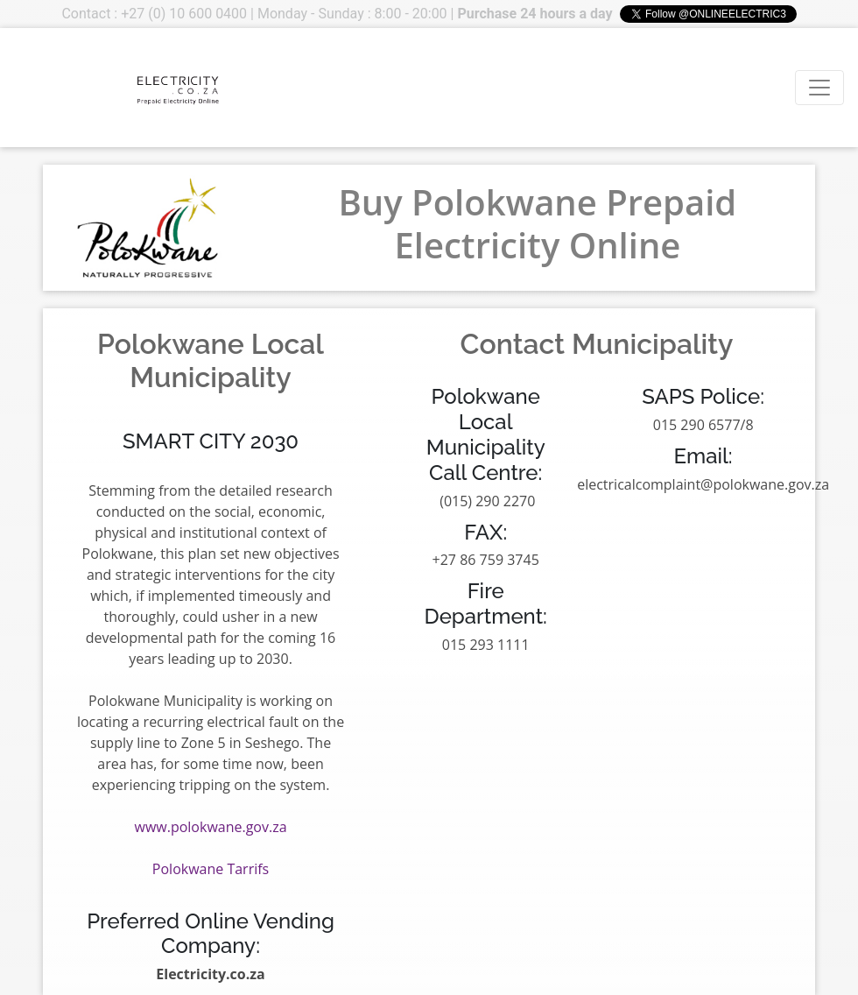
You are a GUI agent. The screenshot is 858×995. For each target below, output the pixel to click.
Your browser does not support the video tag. (79, 87)
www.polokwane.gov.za (211, 826)
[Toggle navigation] (819, 87)
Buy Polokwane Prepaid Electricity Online (537, 223)
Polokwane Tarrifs (210, 869)
